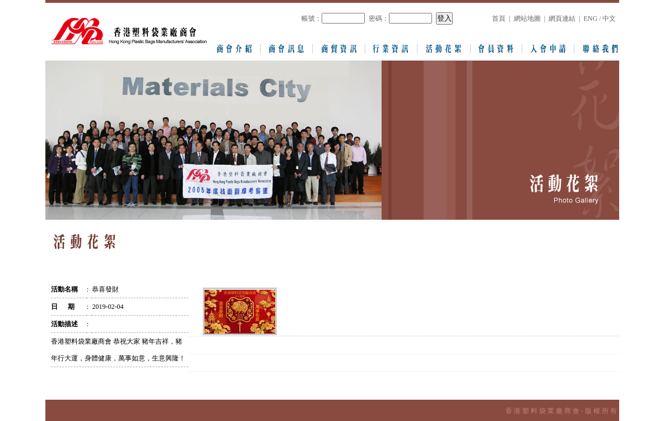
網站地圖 (527, 18)
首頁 (498, 18)
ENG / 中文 (599, 18)
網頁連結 (562, 18)
